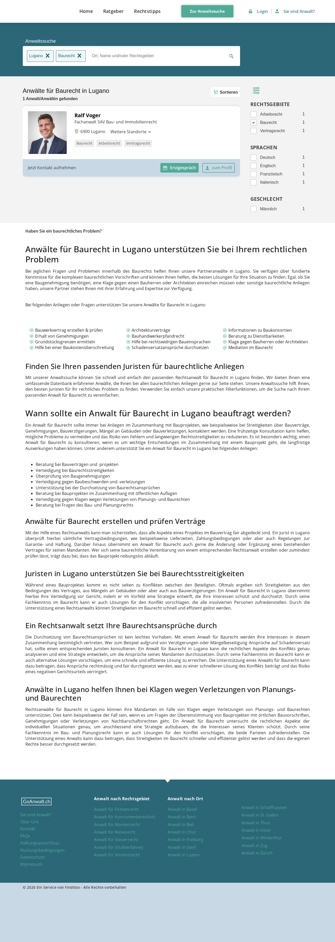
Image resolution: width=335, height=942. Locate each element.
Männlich (268, 209)
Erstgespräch (179, 167)
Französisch (271, 174)
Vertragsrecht (272, 131)
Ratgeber (113, 11)
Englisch (268, 166)
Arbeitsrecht (271, 114)
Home (86, 11)
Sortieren (225, 92)
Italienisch (269, 182)
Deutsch (268, 157)
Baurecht (70, 56)
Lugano (40, 56)
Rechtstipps (147, 11)
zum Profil (218, 167)
